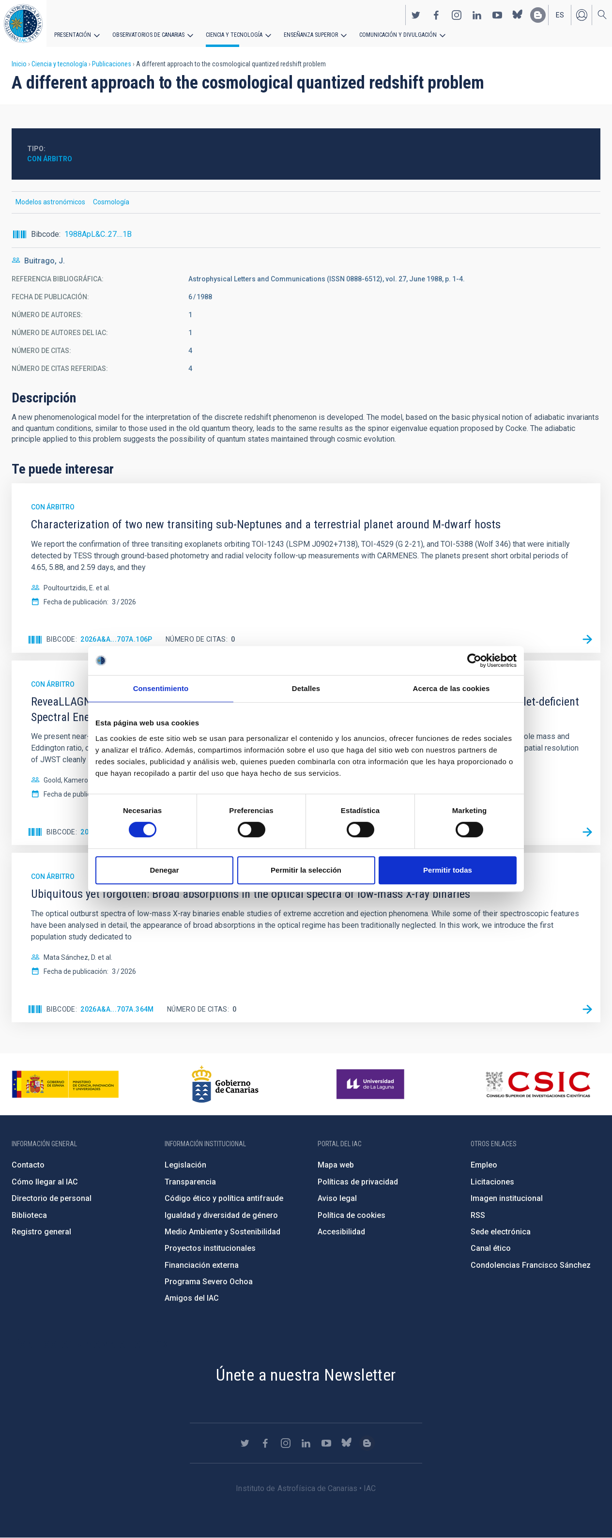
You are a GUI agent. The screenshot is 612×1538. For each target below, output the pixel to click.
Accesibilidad (341, 1231)
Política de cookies (351, 1215)
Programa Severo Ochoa (209, 1281)
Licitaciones (492, 1181)
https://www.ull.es (372, 1084)
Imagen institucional (507, 1198)
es (560, 15)
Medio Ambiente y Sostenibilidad (222, 1231)
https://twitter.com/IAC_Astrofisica (416, 15)
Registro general (41, 1231)
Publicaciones (111, 64)
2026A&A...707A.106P (116, 639)
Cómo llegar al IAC (45, 1181)
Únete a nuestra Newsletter (306, 1374)
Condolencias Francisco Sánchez (531, 1265)
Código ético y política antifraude (224, 1198)
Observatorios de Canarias (148, 34)
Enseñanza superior (310, 34)
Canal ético (491, 1248)
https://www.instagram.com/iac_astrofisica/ (456, 15)
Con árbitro (49, 159)
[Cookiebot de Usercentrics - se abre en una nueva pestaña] (474, 660)
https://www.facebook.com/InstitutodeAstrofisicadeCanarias (436, 15)
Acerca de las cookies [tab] (451, 688)
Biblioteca (29, 1215)
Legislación (185, 1164)
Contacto (28, 1164)
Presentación (72, 34)
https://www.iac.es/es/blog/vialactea (538, 15)
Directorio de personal (52, 1198)
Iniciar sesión (581, 15)
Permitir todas (447, 870)
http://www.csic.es (538, 1084)
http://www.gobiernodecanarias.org (225, 1084)
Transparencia (190, 1181)
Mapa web (336, 1164)
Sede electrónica (501, 1231)
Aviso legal (337, 1198)
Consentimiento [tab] (161, 688)
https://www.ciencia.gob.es (65, 1084)
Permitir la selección (306, 870)
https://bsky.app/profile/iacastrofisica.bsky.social (517, 15)
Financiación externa (202, 1265)
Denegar (164, 870)
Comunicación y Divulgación (397, 34)
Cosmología (111, 202)
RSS (478, 1215)
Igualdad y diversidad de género (221, 1215)
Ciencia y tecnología (234, 34)
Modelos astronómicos (50, 202)
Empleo (484, 1164)
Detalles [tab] (306, 688)
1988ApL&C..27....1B (98, 234)
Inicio (19, 64)
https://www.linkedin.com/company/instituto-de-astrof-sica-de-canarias (477, 15)
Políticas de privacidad (358, 1181)
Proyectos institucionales (210, 1248)
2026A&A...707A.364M (117, 1009)
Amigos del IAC (192, 1298)
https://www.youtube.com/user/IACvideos (497, 15)
